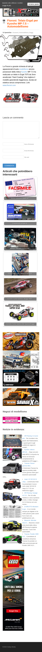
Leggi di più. (6, 5)
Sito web (26, 157)
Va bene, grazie (33, 4)
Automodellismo (24, 32)
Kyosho (24, 72)
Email (29, 150)
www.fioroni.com (9, 85)
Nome (29, 144)
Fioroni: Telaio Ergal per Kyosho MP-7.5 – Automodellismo (22, 23)
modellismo (23, 69)
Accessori (15, 32)
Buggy (31, 32)
